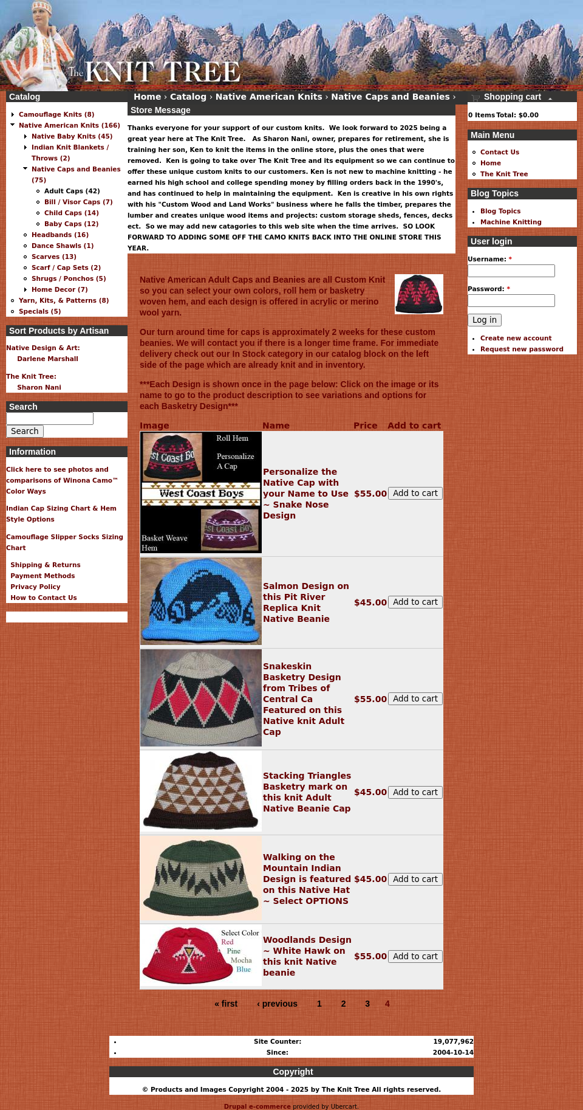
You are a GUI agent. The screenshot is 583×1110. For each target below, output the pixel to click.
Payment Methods (40, 575)
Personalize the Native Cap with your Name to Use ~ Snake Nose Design (306, 493)
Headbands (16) (60, 234)
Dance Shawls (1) (63, 245)
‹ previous (277, 1003)
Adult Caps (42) (72, 191)
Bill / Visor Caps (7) (78, 201)
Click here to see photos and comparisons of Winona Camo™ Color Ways (62, 480)
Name (276, 425)
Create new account (516, 338)
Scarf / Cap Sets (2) (66, 267)
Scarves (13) (54, 256)
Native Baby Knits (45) (72, 136)
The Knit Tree (504, 174)
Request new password (522, 349)
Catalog (188, 97)
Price (365, 425)
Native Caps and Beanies (390, 97)
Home (147, 97)
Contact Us (499, 152)
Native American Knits (269, 97)
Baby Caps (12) (71, 223)
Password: (489, 288)
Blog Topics (500, 211)
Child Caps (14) (71, 212)
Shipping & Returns (43, 564)
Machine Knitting (511, 222)
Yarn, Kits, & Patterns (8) (64, 300)
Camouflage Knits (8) (57, 114)
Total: (506, 115)
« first (225, 1003)
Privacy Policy (33, 586)
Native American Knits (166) (69, 125)
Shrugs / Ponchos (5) (69, 278)
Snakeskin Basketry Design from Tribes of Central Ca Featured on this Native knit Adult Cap (303, 699)
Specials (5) (40, 311)
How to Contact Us (41, 597)
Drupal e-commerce (257, 1106)
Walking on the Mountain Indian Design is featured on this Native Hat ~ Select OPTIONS (307, 879)
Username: (490, 259)
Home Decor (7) (60, 289)
